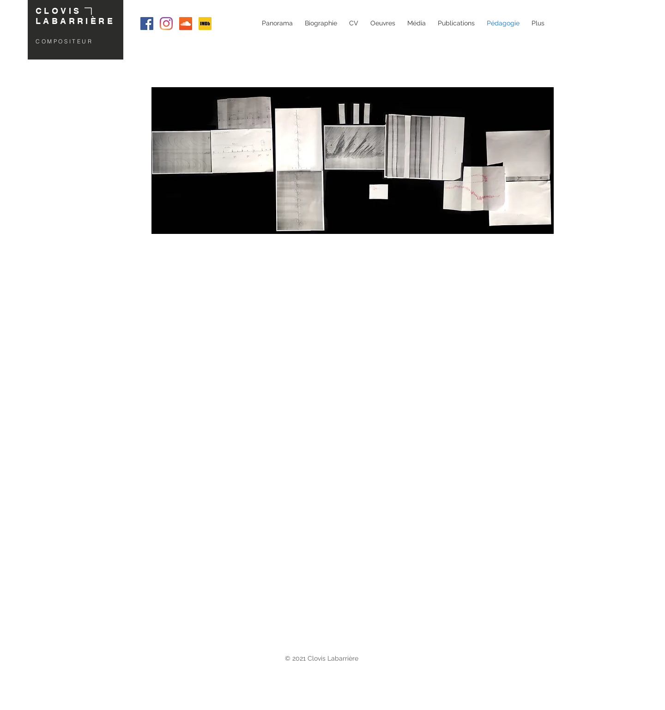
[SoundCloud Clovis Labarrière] (185, 23)
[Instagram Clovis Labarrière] (166, 23)
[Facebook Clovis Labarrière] (146, 23)
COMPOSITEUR (64, 41)
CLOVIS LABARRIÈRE (75, 16)
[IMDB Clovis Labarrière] (205, 23)
